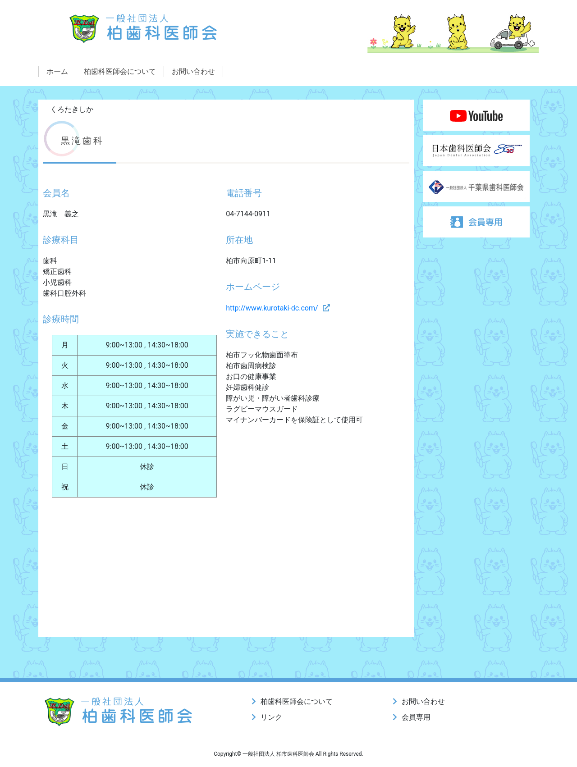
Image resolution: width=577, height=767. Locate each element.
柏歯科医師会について (120, 71)
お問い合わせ (193, 71)
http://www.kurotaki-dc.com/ (272, 308)
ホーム (57, 71)
